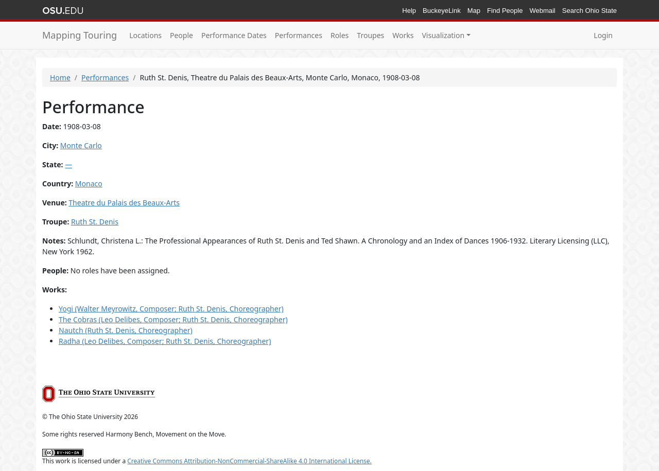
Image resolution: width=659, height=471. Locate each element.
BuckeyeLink (442, 10)
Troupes (370, 35)
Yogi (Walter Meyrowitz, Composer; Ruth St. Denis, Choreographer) (171, 308)
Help (409, 10)
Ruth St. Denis (94, 221)
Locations (145, 35)
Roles (340, 35)
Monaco (88, 183)
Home (60, 77)
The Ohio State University (62, 11)
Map (473, 10)
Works (402, 35)
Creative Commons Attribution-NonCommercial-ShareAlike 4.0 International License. (249, 461)
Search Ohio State (589, 10)
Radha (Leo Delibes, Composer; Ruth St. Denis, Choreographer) (165, 341)
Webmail (542, 10)
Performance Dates (234, 35)
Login (603, 35)
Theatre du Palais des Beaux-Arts (124, 202)
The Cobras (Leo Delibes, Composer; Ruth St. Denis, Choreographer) (173, 319)
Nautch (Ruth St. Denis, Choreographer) (126, 330)
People (181, 35)
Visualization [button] (443, 35)
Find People (505, 10)
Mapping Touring (79, 35)
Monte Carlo (81, 145)
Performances (298, 35)
